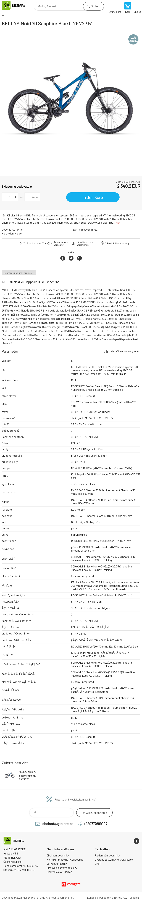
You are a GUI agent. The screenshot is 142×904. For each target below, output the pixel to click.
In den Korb (93, 197)
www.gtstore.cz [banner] (17, 5)
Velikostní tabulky (57, 863)
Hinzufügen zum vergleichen (85, 243)
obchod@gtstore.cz (57, 823)
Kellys (18, 233)
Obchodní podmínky (58, 855)
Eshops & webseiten (99, 897)
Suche (94, 6)
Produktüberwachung (115, 243)
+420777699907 (95, 823)
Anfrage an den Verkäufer (61, 243)
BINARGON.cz (119, 897)
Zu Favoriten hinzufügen (35, 243)
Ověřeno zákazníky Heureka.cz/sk (114, 859)
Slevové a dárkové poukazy (62, 867)
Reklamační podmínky (107, 855)
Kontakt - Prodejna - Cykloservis (65, 859)
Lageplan (135, 897)
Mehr (118, 222)
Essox (35, 197)
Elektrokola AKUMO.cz (59, 871)
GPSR (98, 863)
